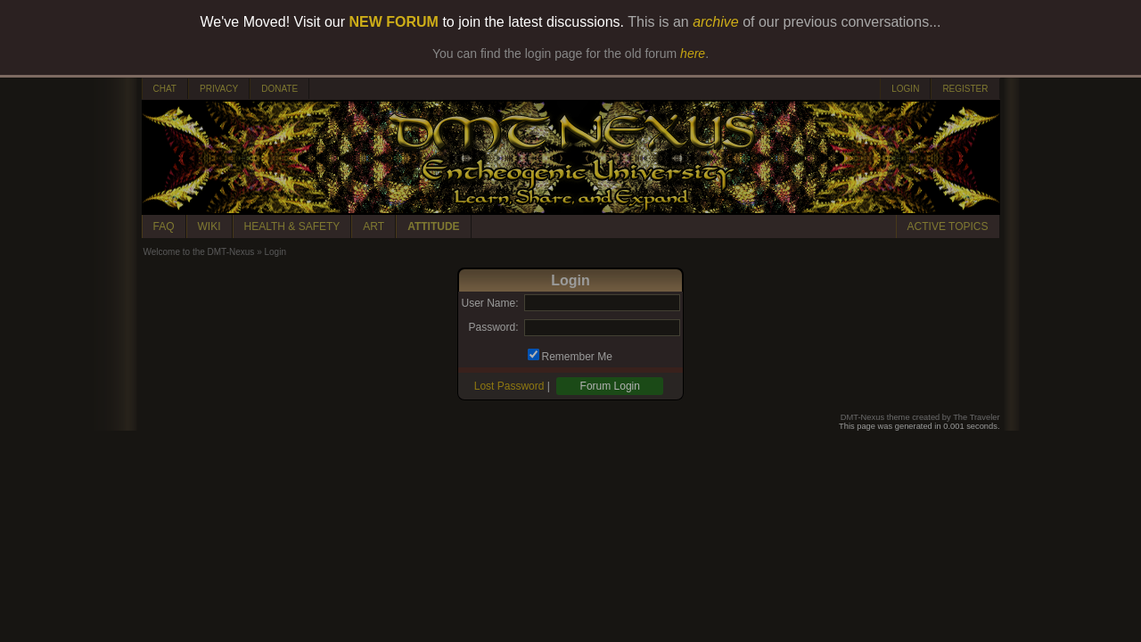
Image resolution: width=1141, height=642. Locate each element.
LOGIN (905, 89)
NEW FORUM (394, 21)
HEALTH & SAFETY (292, 226)
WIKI (209, 226)
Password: (493, 327)
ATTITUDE (433, 226)
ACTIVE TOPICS (948, 226)
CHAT (164, 89)
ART (373, 226)
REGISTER (965, 89)
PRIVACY (219, 89)
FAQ (164, 226)
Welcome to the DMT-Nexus (199, 252)
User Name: (489, 303)
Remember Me (577, 356)
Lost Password (509, 386)
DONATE (279, 89)
